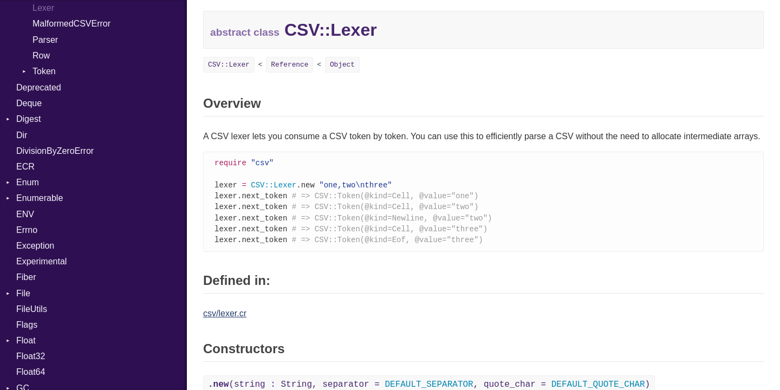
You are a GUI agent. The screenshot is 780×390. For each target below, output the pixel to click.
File (23, 293)
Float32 (30, 356)
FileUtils (31, 309)
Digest (28, 118)
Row (41, 55)
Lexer (43, 7)
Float (26, 340)
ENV (25, 214)
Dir (21, 135)
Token (44, 71)
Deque (29, 103)
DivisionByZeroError (55, 150)
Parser (45, 39)
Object (342, 65)
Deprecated (38, 87)
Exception (35, 245)
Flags (26, 324)
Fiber (26, 277)
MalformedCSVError (71, 23)
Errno (26, 230)
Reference (289, 65)
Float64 (30, 371)
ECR (25, 166)
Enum (27, 182)
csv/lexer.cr (224, 317)
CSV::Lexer (229, 65)
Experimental (41, 261)
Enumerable (39, 198)
